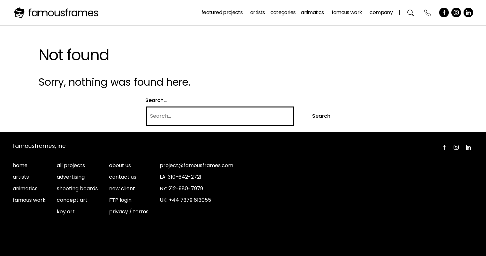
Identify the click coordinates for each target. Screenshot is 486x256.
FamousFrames (63, 12)
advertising (71, 177)
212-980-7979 (185, 188)
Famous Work (347, 12)
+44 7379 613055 (190, 200)
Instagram (456, 12)
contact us (122, 177)
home (20, 165)
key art (66, 211)
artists (21, 177)
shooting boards (77, 188)
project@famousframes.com (196, 165)
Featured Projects (222, 12)
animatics (25, 188)
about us (120, 165)
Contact (427, 12)
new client (122, 188)
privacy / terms (129, 211)
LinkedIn (468, 12)
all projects (71, 165)
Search (410, 12)
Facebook (444, 12)
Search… (156, 100)
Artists (257, 12)
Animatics (312, 12)
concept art (72, 200)
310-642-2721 (184, 177)
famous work (29, 200)
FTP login (120, 200)
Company (381, 12)
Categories (283, 12)
